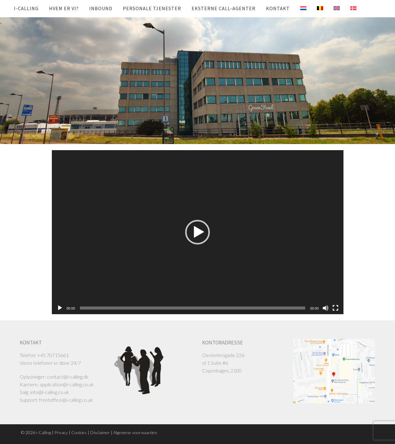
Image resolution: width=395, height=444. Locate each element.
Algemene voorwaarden (135, 432)
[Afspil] (60, 308)
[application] (197, 232)
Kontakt (278, 8)
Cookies (79, 432)
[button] (197, 232)
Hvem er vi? (64, 8)
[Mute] (325, 308)
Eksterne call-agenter (224, 8)
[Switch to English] (332, 8)
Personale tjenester (152, 8)
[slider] (192, 308)
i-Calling (26, 8)
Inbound (100, 8)
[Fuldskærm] (335, 308)
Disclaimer (100, 432)
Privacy (61, 432)
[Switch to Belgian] (315, 8)
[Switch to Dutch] (298, 8)
